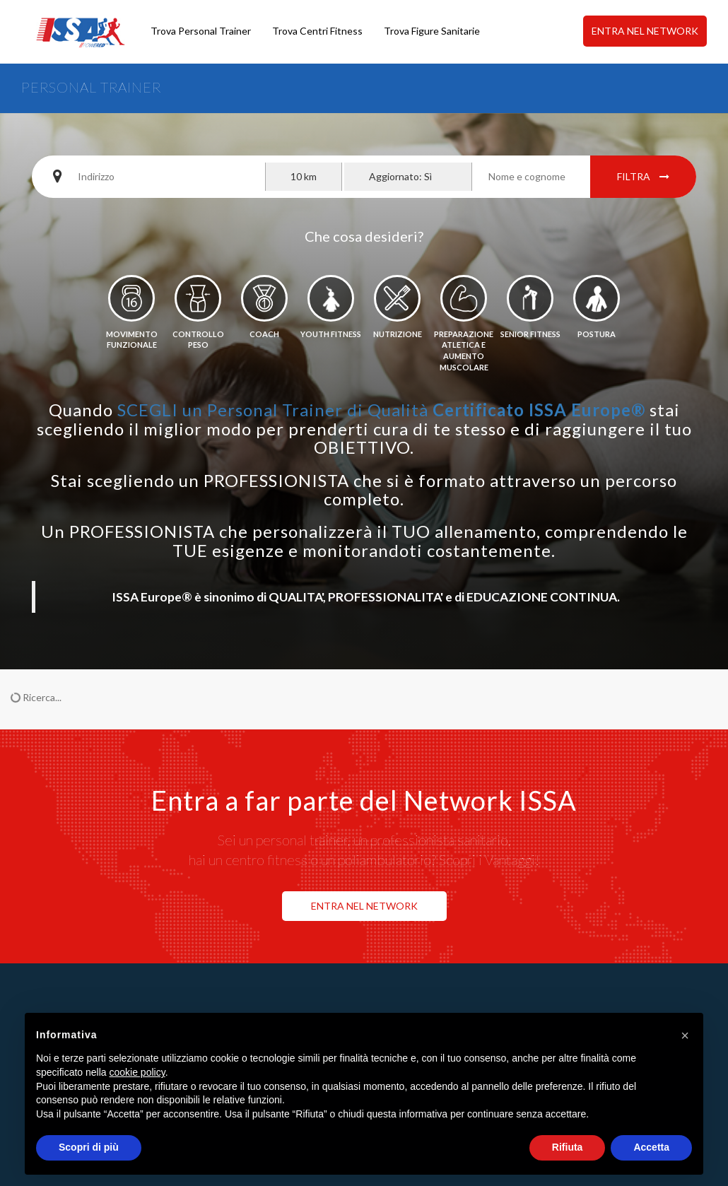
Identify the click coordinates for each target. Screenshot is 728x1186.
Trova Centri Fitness (317, 31)
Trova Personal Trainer (201, 31)
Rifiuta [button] (567, 1147)
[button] (685, 1035)
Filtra (643, 176)
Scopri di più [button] (89, 1147)
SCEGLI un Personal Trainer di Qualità (381, 409)
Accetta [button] (651, 1147)
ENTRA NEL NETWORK (645, 31)
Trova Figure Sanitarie (432, 31)
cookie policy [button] (137, 1072)
